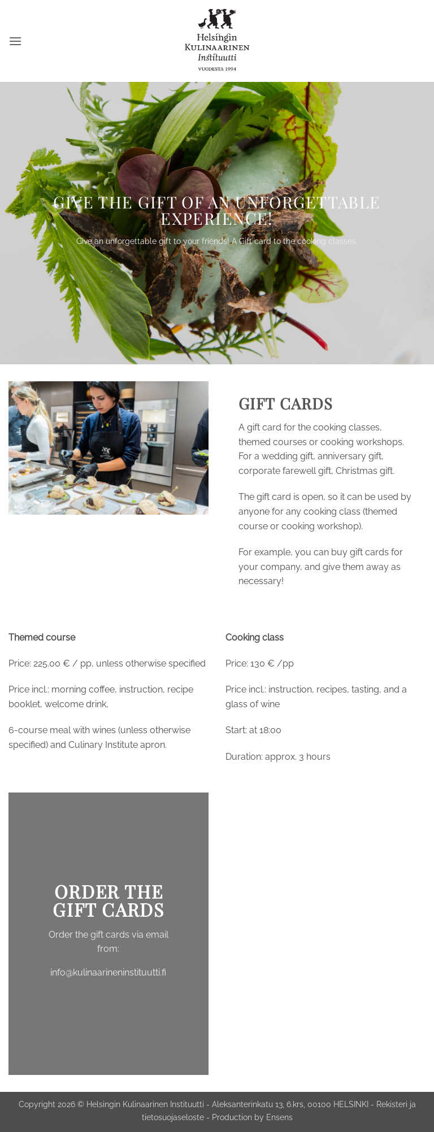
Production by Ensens (252, 1117)
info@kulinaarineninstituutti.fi (108, 972)
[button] (15, 41)
